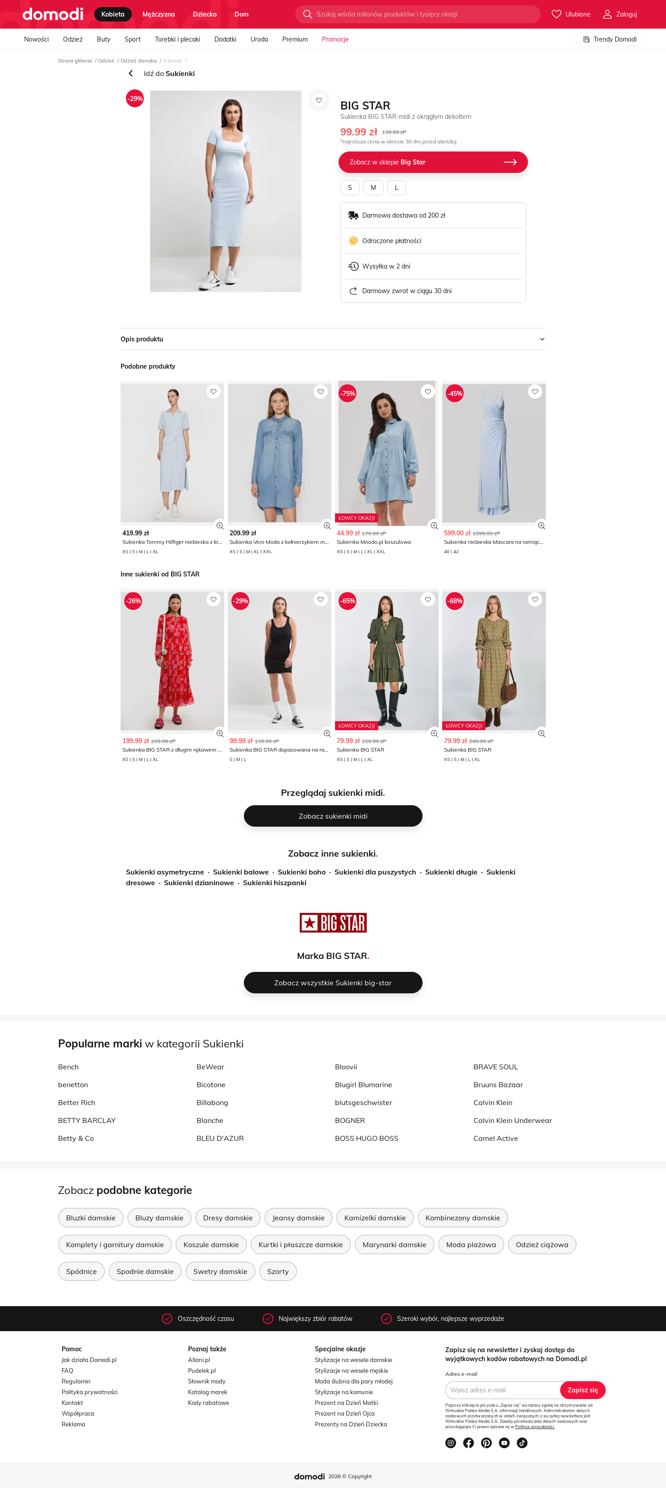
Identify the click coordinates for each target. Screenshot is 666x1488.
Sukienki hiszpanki (274, 882)
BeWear (210, 1066)
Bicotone (211, 1084)
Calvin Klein (492, 1102)
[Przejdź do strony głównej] (53, 14)
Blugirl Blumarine (363, 1084)
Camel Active (495, 1138)
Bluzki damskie (91, 1217)
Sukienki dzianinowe (199, 882)
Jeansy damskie (298, 1217)
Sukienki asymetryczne (165, 871)
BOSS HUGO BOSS (366, 1138)
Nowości (36, 39)
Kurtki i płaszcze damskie (301, 1244)
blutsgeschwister (363, 1102)
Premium (295, 39)
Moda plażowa (471, 1244)
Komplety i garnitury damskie (115, 1244)
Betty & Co (76, 1138)
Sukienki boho (302, 871)
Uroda (259, 39)
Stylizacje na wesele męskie (351, 1370)
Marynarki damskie (395, 1244)
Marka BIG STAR (332, 955)
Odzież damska (139, 61)
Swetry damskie (220, 1271)
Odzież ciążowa (542, 1244)
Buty (103, 39)
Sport (133, 39)
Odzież (73, 39)
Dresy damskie (228, 1217)
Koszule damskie (211, 1244)
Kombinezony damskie (463, 1217)
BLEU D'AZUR (220, 1138)
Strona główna (75, 61)
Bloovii (346, 1066)
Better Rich (76, 1102)
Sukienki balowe (241, 871)
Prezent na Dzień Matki (346, 1402)
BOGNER (350, 1120)
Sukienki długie (451, 871)
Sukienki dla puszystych (375, 871)
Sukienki (172, 61)
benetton (73, 1084)
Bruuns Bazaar (498, 1084)
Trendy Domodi (610, 39)
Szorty (278, 1271)
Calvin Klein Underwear (512, 1120)
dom (242, 14)
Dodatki (225, 39)
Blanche (210, 1120)
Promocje (335, 39)
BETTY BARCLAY (87, 1120)
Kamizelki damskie (375, 1217)
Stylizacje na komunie (344, 1392)
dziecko (205, 14)
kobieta (113, 14)
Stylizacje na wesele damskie (353, 1359)
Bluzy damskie (159, 1217)
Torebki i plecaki (177, 39)
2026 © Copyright (350, 1476)
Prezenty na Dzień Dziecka (351, 1424)
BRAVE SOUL (495, 1066)
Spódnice (81, 1271)
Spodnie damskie (145, 1271)
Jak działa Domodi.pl (89, 1359)
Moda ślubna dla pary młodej (354, 1381)
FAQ (67, 1370)
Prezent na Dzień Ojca (345, 1413)
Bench (68, 1066)
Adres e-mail (461, 1373)
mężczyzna (158, 14)
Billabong (212, 1102)
